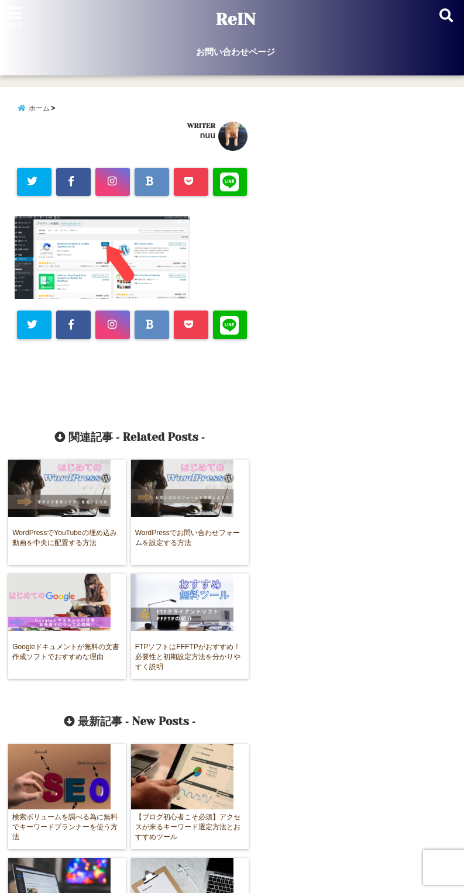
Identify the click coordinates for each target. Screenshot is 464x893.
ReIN (235, 20)
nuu (207, 137)
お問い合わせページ (235, 52)
